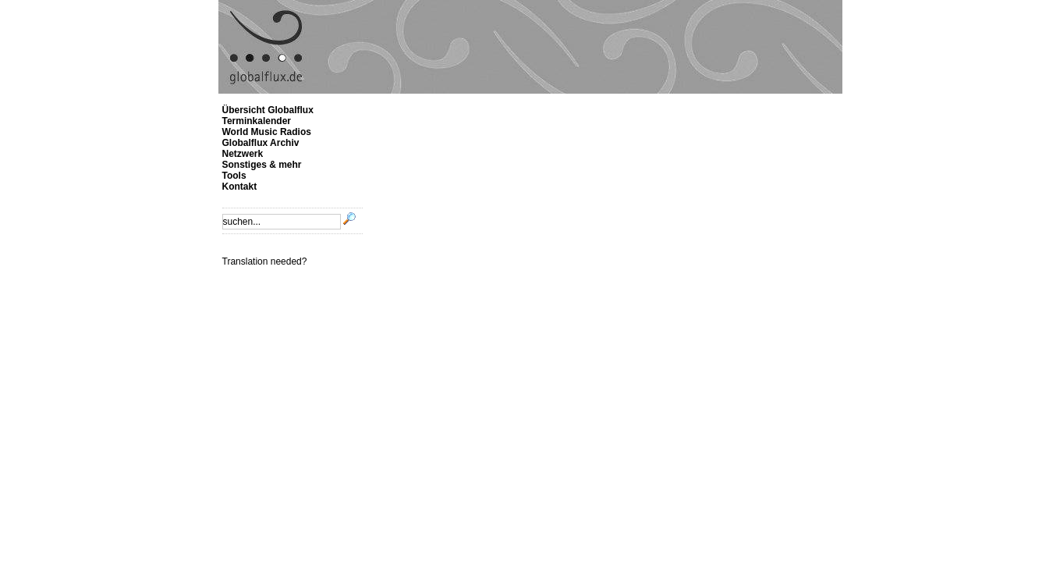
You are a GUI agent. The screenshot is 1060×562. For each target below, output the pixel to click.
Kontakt (239, 186)
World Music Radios (266, 131)
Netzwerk (243, 153)
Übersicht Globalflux (268, 110)
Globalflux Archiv (261, 142)
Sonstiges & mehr (262, 164)
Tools (234, 175)
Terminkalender (256, 121)
